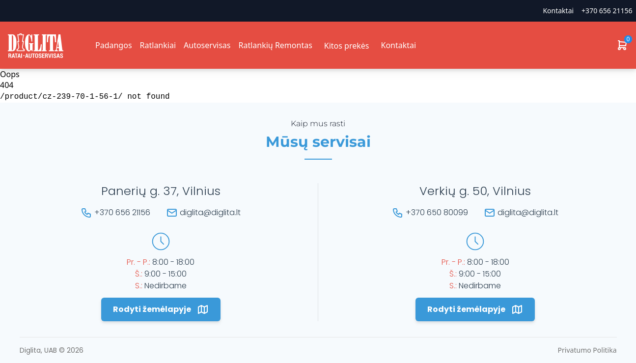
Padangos (113, 45)
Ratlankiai (158, 45)
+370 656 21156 (606, 10)
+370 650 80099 (437, 212)
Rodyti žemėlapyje (161, 309)
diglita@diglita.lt (210, 212)
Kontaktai (558, 10)
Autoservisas (207, 45)
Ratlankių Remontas (275, 45)
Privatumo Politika (587, 350)
